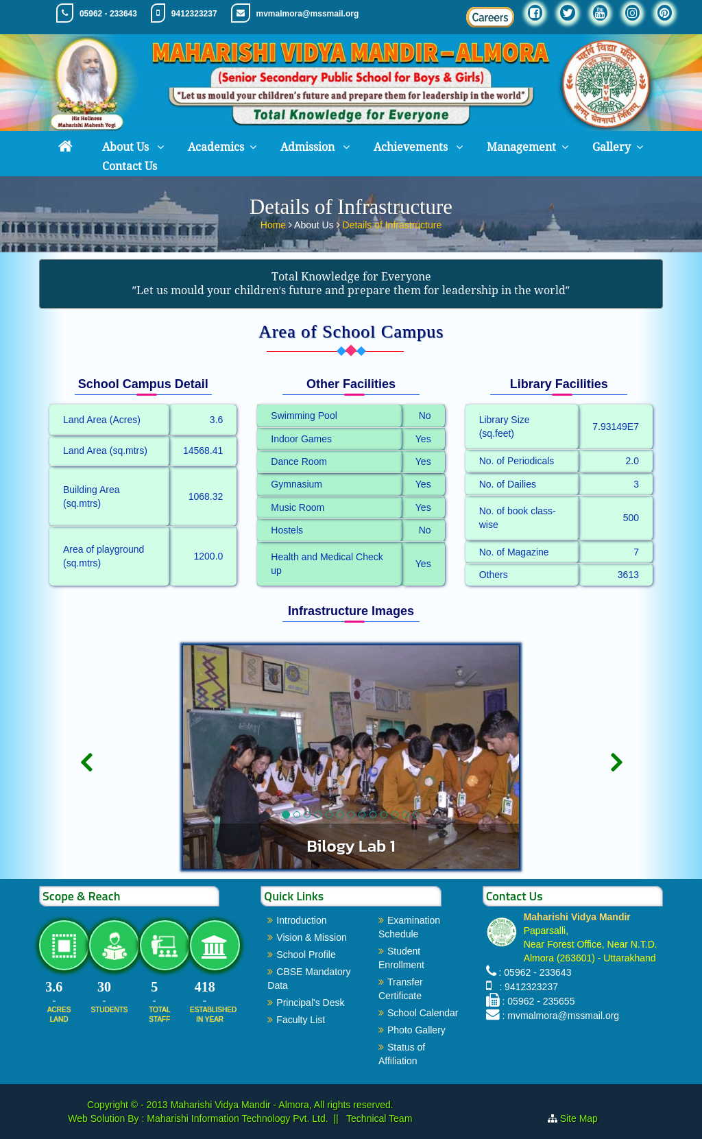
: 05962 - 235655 (539, 1001)
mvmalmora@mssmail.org (307, 14)
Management (521, 147)
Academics (216, 147)
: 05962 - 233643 (535, 972)
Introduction (301, 920)
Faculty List (300, 1019)
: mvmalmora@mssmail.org (561, 1015)
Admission (308, 147)
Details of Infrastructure (391, 222)
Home (275, 222)
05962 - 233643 (108, 14)
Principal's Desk (310, 1002)
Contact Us (129, 166)
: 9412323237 (526, 986)
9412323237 (194, 14)
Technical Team (377, 1118)
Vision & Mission (311, 937)
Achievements (412, 147)
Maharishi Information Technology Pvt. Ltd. (236, 1118)
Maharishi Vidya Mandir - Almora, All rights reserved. (282, 1104)
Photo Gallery (416, 1029)
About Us (127, 147)
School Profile (305, 954)
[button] (86, 808)
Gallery (611, 147)
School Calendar (423, 1012)
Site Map (579, 1118)
